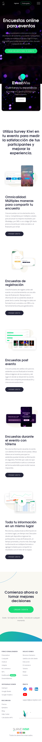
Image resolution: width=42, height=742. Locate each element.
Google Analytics (7, 695)
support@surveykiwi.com (32, 700)
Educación (26, 662)
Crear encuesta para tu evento (21, 51)
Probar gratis (26, 3)
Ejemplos (5, 707)
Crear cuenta (21, 609)
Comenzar (21, 100)
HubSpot (4, 688)
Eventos (25, 675)
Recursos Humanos (29, 655)
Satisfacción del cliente (30, 658)
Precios (4, 704)
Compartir (5, 658)
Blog (3, 711)
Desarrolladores (7, 678)
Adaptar (4, 665)
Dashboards (9, 675)
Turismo (25, 668)
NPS (3, 672)
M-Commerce (6, 668)
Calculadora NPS (7, 717)
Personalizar (6, 655)
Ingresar (16, 3)
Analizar (4, 662)
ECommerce (27, 665)
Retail (24, 672)
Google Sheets (6, 691)
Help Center (5, 714)
